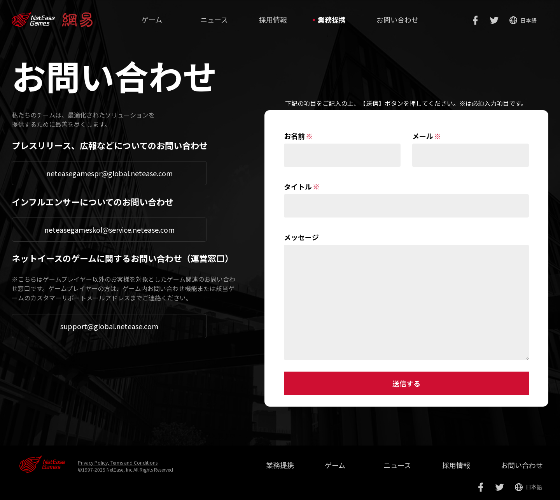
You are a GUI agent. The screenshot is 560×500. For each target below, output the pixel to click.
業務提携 (332, 19)
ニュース (214, 19)
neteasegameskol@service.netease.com (109, 230)
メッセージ (301, 237)
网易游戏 (42, 464)
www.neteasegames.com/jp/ (33, 16)
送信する (406, 383)
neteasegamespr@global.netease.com (109, 173)
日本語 (528, 20)
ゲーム (152, 19)
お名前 (294, 135)
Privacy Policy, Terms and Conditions (118, 462)
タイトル (298, 186)
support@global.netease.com (109, 326)
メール (422, 135)
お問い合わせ (397, 19)
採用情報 (273, 19)
